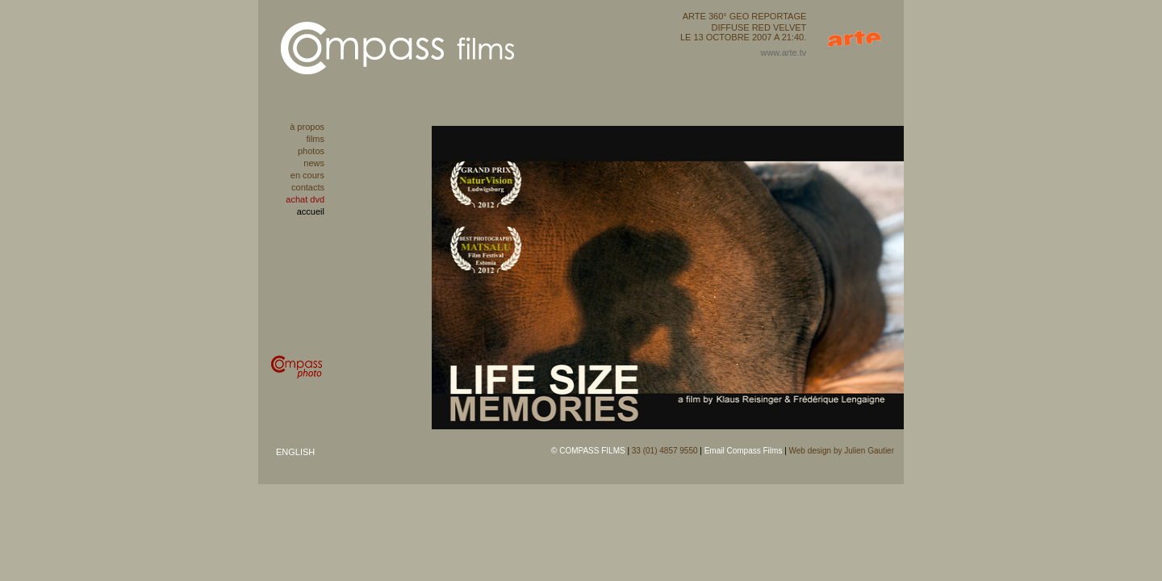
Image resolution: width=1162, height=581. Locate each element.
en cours (307, 175)
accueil (310, 211)
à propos (307, 127)
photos (311, 151)
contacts (307, 187)
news (313, 163)
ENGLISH (295, 452)
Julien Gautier (869, 450)
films (315, 139)
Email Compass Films (743, 450)
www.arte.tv (783, 52)
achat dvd (305, 199)
